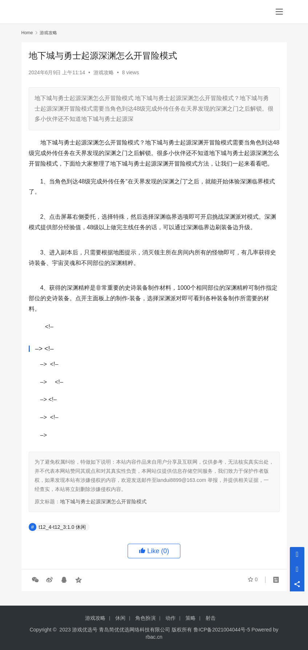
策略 (190, 618)
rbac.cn (154, 637)
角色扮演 (145, 618)
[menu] (279, 11)
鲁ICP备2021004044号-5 (221, 630)
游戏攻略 (103, 72)
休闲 (120, 618)
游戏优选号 (84, 630)
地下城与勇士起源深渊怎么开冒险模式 (103, 501)
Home (27, 32)
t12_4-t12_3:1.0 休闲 (62, 527)
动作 (170, 618)
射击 (210, 618)
